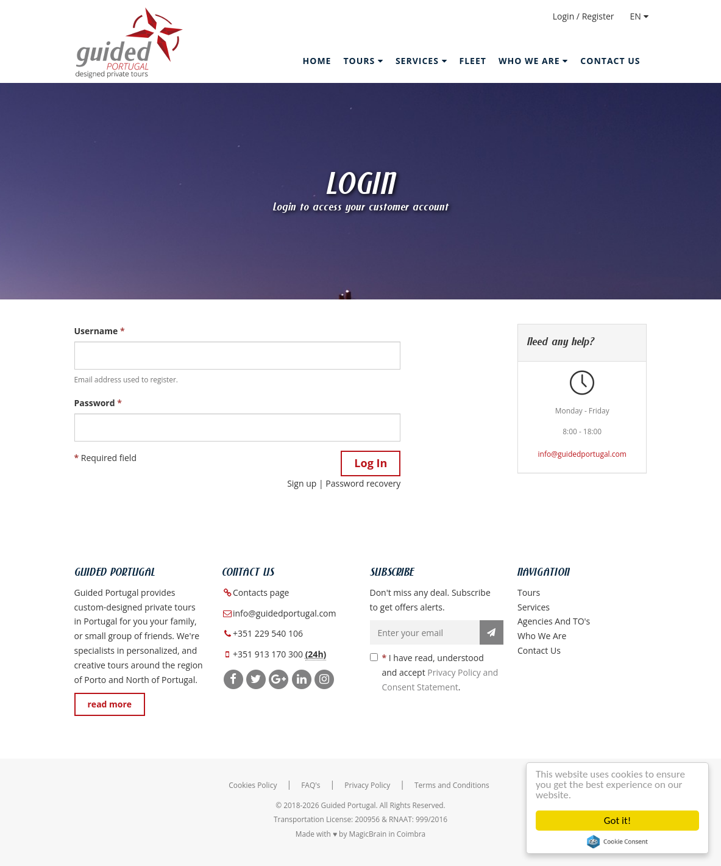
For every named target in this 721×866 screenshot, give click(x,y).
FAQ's (310, 785)
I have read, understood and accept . (434, 672)
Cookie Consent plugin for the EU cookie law (617, 841)
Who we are (541, 636)
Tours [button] (363, 60)
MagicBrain (367, 834)
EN (639, 16)
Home (317, 60)
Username (99, 331)
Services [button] (421, 60)
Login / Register (583, 16)
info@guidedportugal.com (582, 454)
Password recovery (362, 483)
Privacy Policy (367, 785)
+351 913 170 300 (268, 654)
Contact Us (610, 60)
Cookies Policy (253, 785)
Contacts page (261, 592)
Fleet (473, 60)
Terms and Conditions (451, 785)
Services (533, 607)
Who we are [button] (533, 60)
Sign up (301, 483)
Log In (370, 463)
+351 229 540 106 (268, 633)
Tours (528, 592)
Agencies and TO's (553, 621)
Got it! (617, 820)
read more (110, 704)
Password (98, 403)
